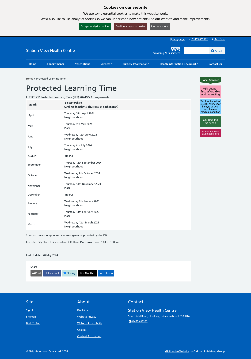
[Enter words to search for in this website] (196, 50)
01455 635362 (198, 39)
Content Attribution (89, 336)
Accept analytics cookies (95, 26)
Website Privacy (86, 316)
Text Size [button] (218, 39)
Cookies (81, 329)
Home (29, 78)
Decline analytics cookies (130, 26)
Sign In (30, 310)
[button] (106, 63)
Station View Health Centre (50, 50)
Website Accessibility (89, 323)
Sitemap (31, 316)
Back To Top (33, 323)
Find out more (159, 26)
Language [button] (177, 39)
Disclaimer (83, 310)
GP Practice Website (177, 351)
